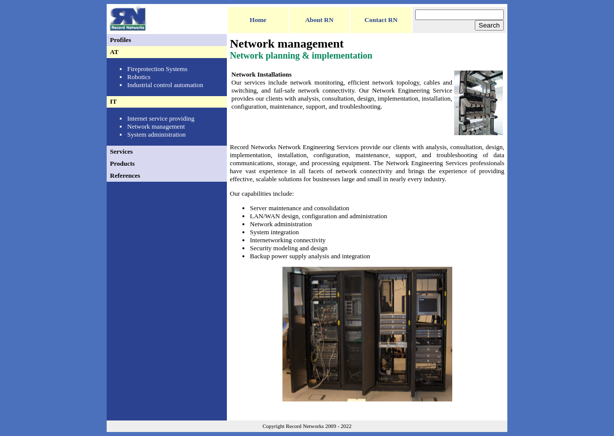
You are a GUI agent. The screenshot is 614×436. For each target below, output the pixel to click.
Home (258, 20)
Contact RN (381, 20)
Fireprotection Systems (157, 69)
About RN (319, 20)
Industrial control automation (165, 85)
